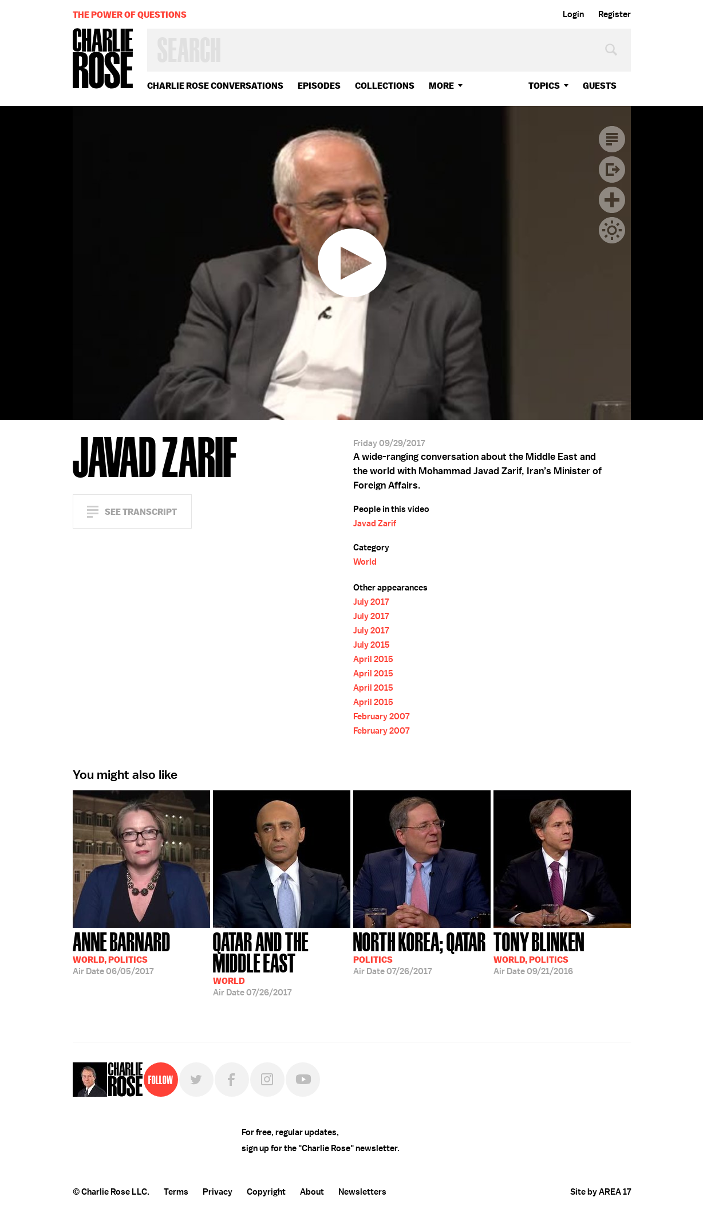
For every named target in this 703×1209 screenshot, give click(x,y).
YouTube (303, 1079)
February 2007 (381, 716)
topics (544, 85)
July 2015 (371, 645)
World (365, 562)
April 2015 (373, 659)
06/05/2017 (122, 952)
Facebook (232, 1079)
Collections (384, 85)
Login (573, 14)
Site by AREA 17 (600, 1192)
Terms (176, 1192)
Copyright (266, 1192)
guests (600, 85)
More (441, 85)
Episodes (319, 85)
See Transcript (141, 511)
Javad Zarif (374, 523)
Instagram (267, 1079)
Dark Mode (612, 230)
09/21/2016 (538, 952)
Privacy (217, 1192)
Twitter (196, 1079)
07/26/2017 (281, 963)
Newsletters (362, 1192)
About (312, 1192)
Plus (612, 200)
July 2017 (371, 602)
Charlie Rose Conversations (215, 85)
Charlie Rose (103, 59)
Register (614, 14)
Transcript (612, 139)
